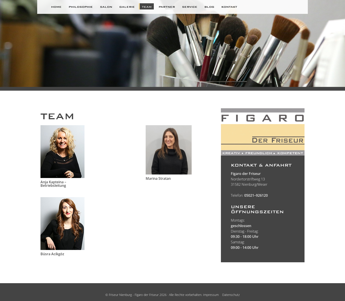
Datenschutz (231, 295)
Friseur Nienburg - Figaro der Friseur (134, 295)
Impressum (211, 295)
